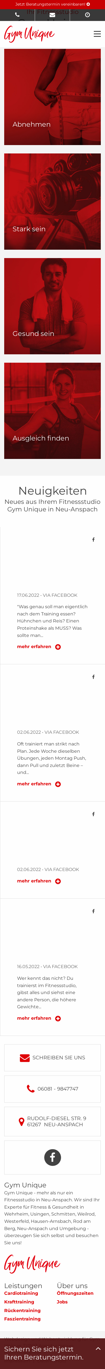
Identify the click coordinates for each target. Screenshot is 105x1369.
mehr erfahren (35, 646)
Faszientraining (22, 1319)
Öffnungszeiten (75, 1293)
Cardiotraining (21, 1293)
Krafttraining (19, 1302)
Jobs (62, 1302)
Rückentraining (22, 1310)
